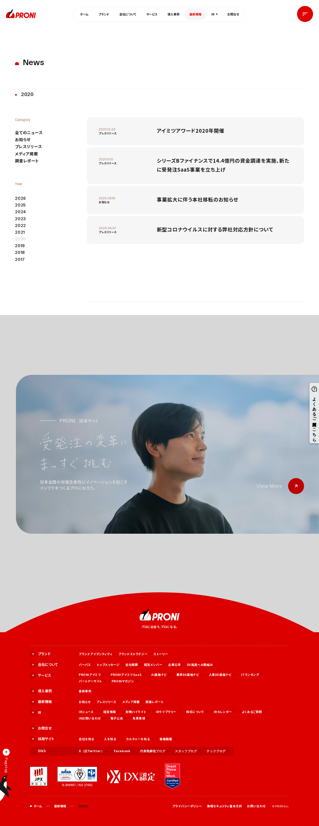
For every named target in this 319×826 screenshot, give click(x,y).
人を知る (112, 739)
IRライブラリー (168, 712)
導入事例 (173, 14)
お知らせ (23, 139)
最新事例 (85, 691)
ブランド (103, 14)
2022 (20, 225)
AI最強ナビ (160, 674)
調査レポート (27, 160)
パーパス (85, 664)
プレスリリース (28, 146)
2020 (20, 239)
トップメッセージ (108, 664)
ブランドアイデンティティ (95, 654)
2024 (20, 211)
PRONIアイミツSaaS (128, 674)
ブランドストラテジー (133, 654)
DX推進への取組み (200, 664)
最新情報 (195, 14)
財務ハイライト (138, 712)
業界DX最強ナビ (189, 674)
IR (212, 14)
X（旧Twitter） (93, 751)
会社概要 (131, 664)
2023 (20, 218)
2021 (20, 232)
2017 (20, 259)
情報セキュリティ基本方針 (224, 806)
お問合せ (233, 14)
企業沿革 (174, 664)
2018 (20, 252)
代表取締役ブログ (154, 751)
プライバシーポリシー (187, 806)
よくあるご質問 (254, 712)
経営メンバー (153, 664)
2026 (20, 198)
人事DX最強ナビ (222, 674)
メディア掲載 (26, 153)
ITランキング (252, 674)
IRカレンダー (225, 712)
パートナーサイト (92, 681)
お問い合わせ (256, 806)
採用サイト (42, 739)
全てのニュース (29, 132)
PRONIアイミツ (92, 674)
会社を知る (88, 739)
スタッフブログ (188, 751)
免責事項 (141, 718)
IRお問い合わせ (91, 718)
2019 (20, 245)
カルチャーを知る (140, 739)
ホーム (84, 14)
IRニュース (88, 712)
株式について (197, 712)
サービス (152, 14)
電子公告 (118, 718)
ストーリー (161, 654)
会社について (127, 14)
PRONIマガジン (125, 681)
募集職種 (168, 739)
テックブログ (218, 751)
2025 (20, 205)
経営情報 (111, 712)
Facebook (124, 751)
